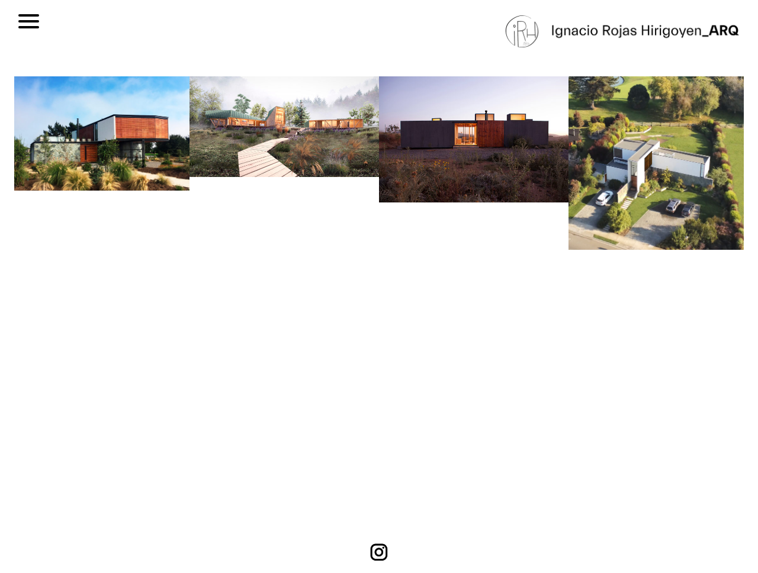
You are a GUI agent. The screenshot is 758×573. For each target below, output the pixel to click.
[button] (57, 289)
